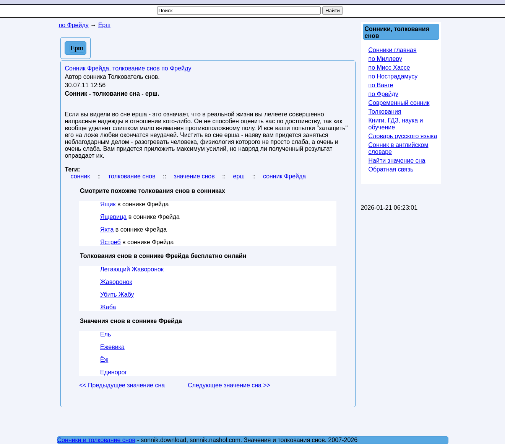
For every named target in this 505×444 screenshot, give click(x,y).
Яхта (107, 229)
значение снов (194, 176)
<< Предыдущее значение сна (122, 385)
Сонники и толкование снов (96, 440)
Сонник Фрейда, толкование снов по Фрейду (128, 68)
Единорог (113, 372)
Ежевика (112, 347)
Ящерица (113, 217)
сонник (80, 176)
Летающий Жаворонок (132, 269)
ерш (239, 176)
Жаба (108, 307)
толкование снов (132, 176)
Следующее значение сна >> (229, 385)
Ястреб (110, 242)
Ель (105, 334)
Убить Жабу (117, 294)
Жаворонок (116, 282)
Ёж (104, 359)
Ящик (108, 204)
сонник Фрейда (284, 176)
